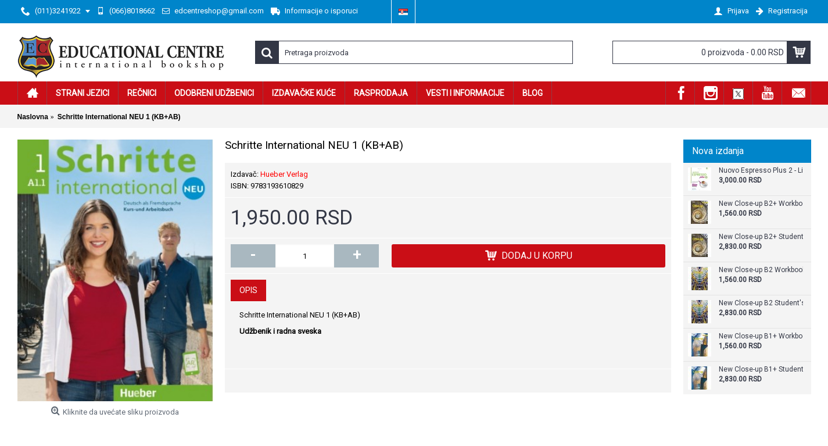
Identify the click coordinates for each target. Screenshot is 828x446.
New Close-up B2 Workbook (761, 270)
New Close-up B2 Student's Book (761, 303)
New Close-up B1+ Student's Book (761, 369)
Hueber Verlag (284, 174)
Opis (248, 290)
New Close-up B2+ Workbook (761, 204)
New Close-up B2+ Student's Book (761, 237)
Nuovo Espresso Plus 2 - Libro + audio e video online (761, 170)
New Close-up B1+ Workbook (761, 336)
